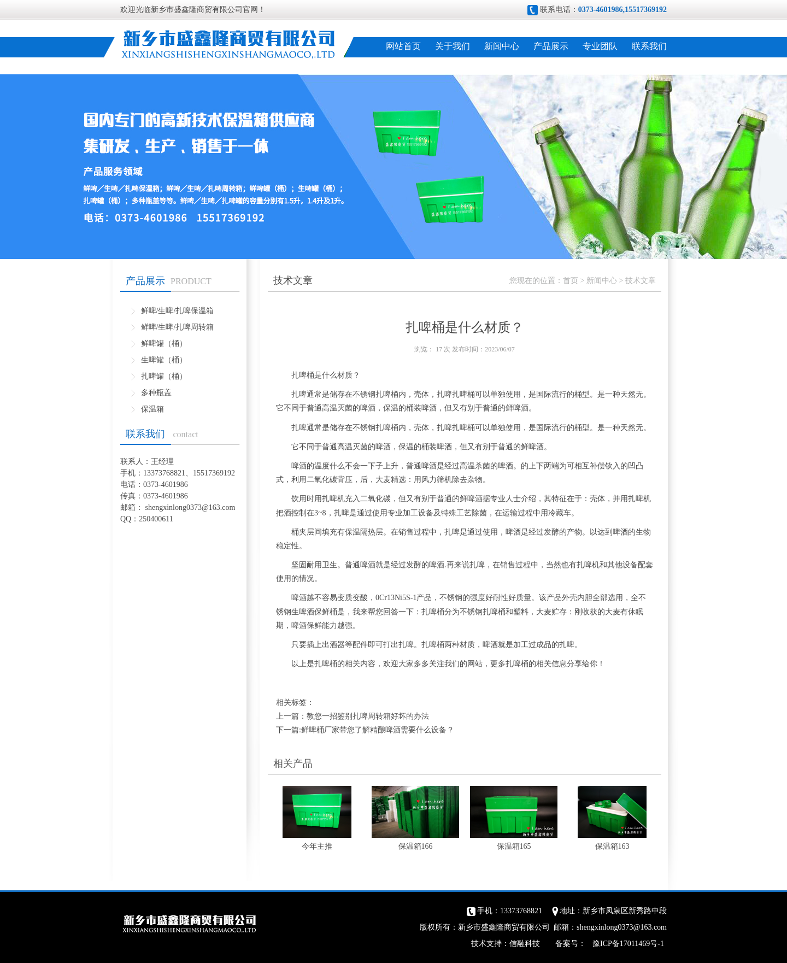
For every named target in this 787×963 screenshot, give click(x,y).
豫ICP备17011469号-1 (628, 943)
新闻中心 (501, 46)
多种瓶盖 (156, 393)
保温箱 (152, 409)
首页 (570, 281)
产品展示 (550, 46)
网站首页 (403, 46)
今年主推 (317, 846)
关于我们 (452, 46)
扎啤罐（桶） (164, 376)
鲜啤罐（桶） (164, 343)
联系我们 (649, 46)
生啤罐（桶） (164, 360)
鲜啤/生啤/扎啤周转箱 (177, 327)
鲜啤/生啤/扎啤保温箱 (177, 311)
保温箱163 (612, 846)
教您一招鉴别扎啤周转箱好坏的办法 (368, 716)
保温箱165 (514, 846)
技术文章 (640, 281)
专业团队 (600, 46)
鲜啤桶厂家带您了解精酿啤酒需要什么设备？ (377, 730)
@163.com (219, 507)
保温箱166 (415, 846)
